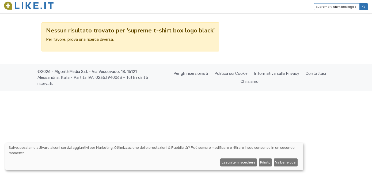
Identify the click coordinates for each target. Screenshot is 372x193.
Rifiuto (265, 162)
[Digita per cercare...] (337, 6)
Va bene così (285, 162)
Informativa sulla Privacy (276, 73)
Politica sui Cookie (231, 73)
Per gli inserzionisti (190, 73)
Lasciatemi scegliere (239, 162)
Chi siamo (250, 81)
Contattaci (316, 73)
